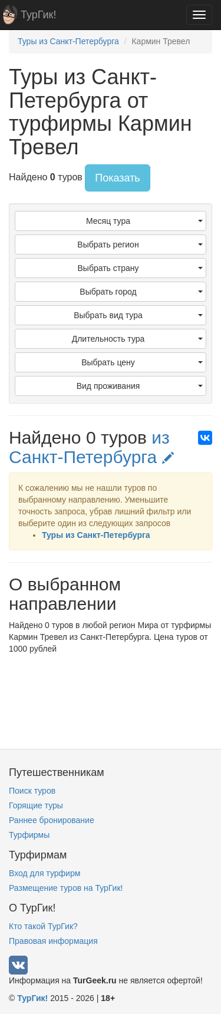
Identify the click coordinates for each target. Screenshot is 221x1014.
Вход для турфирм (44, 873)
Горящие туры (36, 805)
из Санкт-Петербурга (91, 447)
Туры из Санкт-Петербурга (96, 535)
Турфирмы (29, 835)
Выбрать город (141, 291)
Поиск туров (32, 790)
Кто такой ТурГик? (43, 926)
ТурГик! (38, 15)
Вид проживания (140, 386)
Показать (117, 178)
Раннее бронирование (51, 820)
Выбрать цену (142, 362)
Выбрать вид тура (138, 315)
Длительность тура (137, 338)
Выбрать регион (140, 244)
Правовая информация (53, 941)
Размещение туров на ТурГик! (66, 888)
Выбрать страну (140, 268)
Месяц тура (144, 221)
